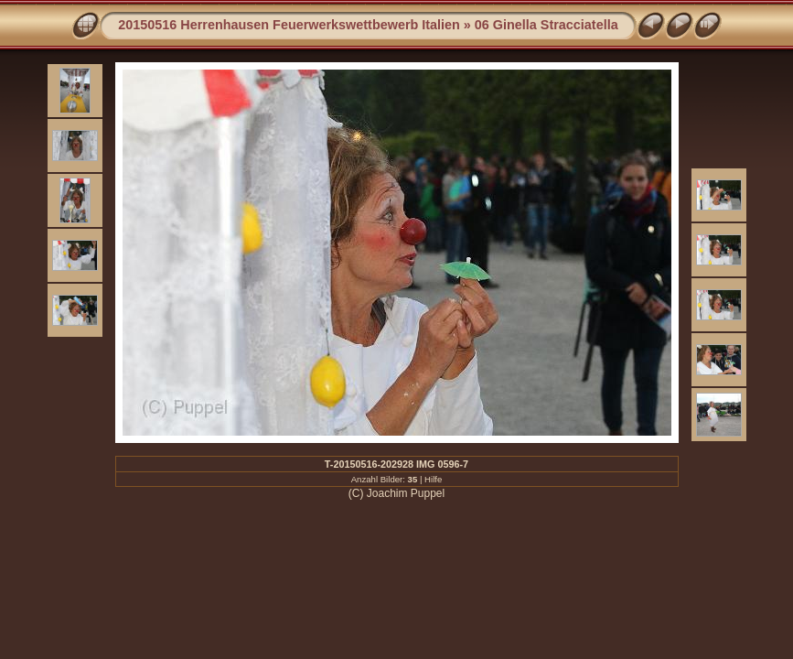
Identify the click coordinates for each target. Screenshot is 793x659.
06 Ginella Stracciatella (546, 24)
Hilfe (433, 479)
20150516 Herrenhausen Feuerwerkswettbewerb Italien (289, 24)
